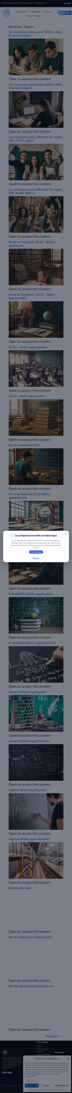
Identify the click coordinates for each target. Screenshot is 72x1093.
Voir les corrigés (36, 552)
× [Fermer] (65, 533)
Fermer (36, 558)
